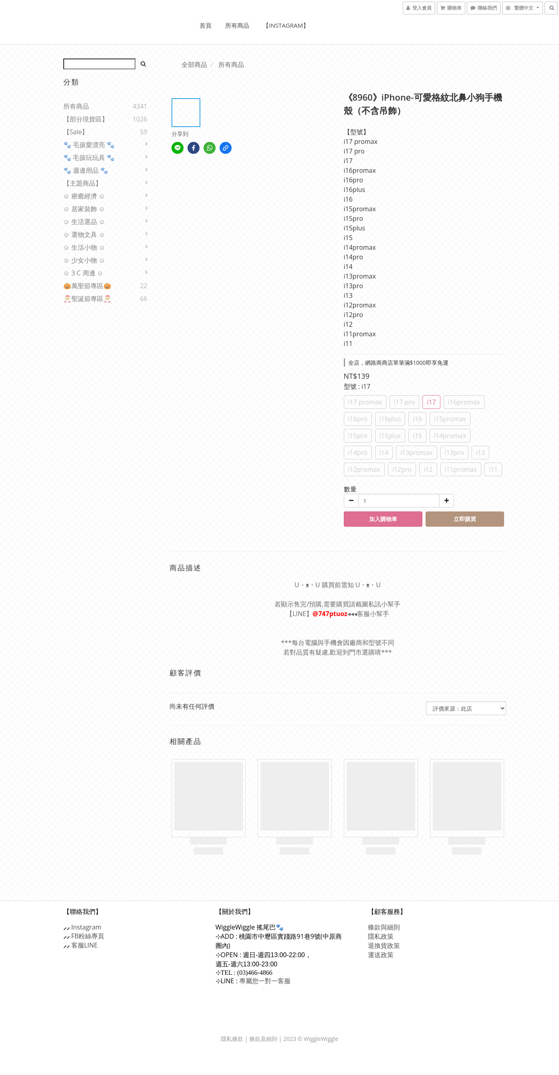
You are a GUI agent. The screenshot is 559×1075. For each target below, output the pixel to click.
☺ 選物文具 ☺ (84, 234)
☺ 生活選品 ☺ (84, 221)
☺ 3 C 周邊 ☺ (83, 273)
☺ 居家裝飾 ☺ (84, 208)
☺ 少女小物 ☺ (84, 260)
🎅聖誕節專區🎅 (87, 298)
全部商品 (194, 64)
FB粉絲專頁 (88, 936)
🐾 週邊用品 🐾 (85, 170)
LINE (91, 945)
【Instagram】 (286, 25)
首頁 (206, 25)
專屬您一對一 (265, 980)
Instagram (86, 927)
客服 (77, 945)
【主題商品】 (82, 183)
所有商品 (237, 25)
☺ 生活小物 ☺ (84, 247)
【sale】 (76, 131)
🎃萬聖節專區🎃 (87, 285)
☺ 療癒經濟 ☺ (84, 196)
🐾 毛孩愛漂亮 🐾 (89, 144)
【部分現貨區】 (85, 119)
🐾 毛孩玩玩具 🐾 (89, 157)
